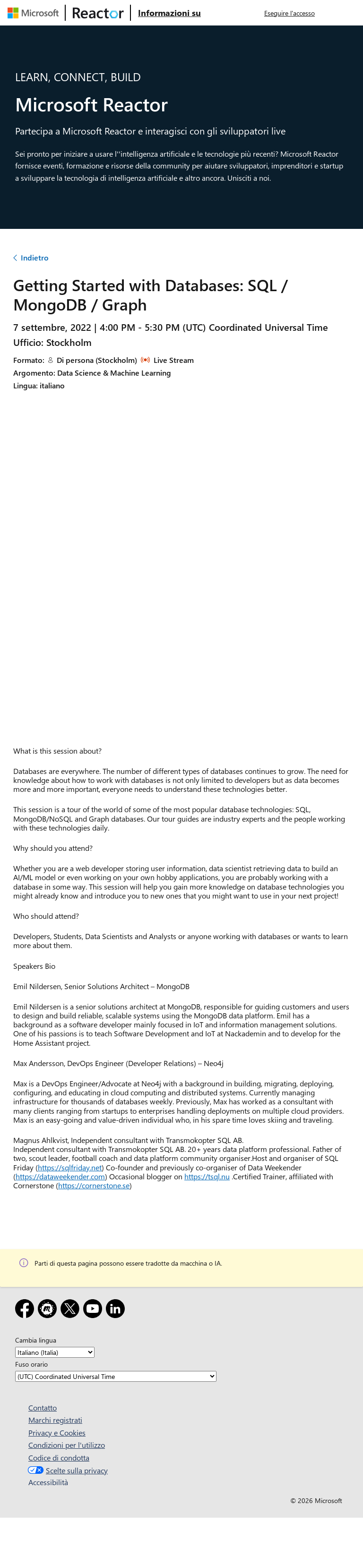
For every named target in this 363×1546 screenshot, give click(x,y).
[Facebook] (26, 1310)
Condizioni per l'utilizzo (66, 1445)
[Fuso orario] (115, 1376)
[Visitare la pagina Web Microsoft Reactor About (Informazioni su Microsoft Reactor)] (169, 12)
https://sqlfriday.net (70, 1167)
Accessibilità (48, 1482)
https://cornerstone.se (94, 1185)
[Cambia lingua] (55, 1352)
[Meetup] (49, 1310)
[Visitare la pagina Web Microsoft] (35, 12)
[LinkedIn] (117, 1310)
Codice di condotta (58, 1457)
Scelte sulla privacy (67, 1470)
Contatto (42, 1407)
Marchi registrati (55, 1420)
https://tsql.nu (207, 1176)
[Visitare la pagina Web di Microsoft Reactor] (98, 12)
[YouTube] (94, 1310)
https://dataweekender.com (60, 1176)
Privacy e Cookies (57, 1432)
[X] (71, 1310)
